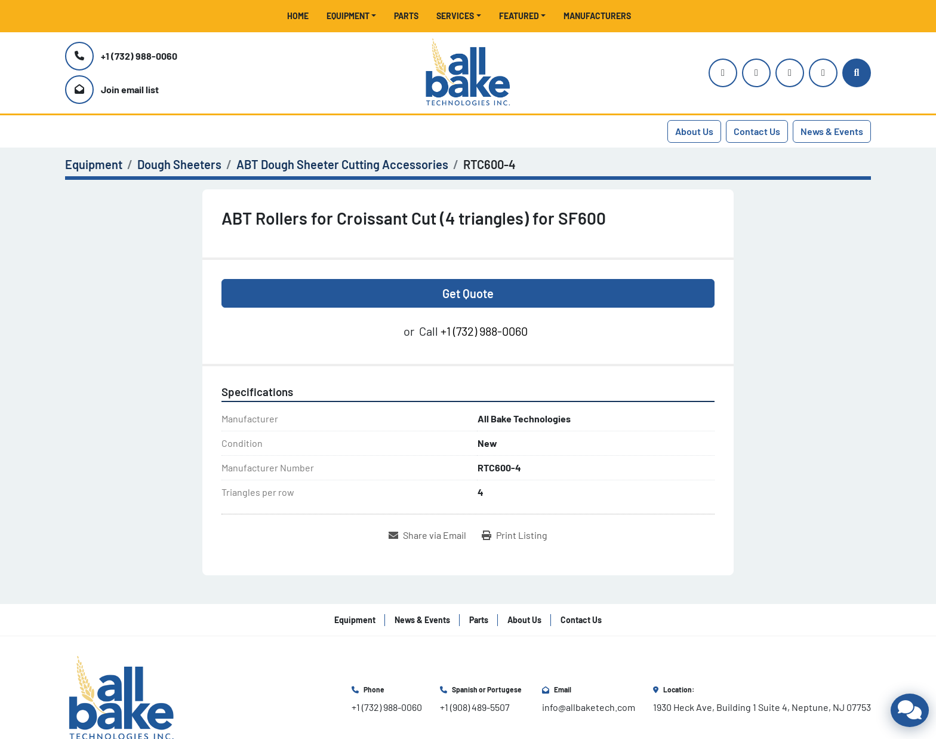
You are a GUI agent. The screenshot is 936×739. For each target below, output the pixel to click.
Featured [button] (519, 16)
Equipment (348, 16)
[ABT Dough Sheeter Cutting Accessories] (342, 164)
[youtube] (756, 73)
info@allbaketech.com (588, 707)
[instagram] (723, 73)
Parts (406, 16)
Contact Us (757, 131)
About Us (694, 131)
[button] (352, 16)
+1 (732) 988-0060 (139, 56)
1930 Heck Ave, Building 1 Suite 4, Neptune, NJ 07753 (762, 707)
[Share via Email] (427, 535)
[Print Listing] (514, 535)
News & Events (831, 131)
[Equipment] (93, 164)
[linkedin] (823, 73)
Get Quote (468, 293)
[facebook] (789, 73)
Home (298, 16)
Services (455, 16)
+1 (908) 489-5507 (475, 707)
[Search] (856, 73)
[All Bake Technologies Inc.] (121, 697)
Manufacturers (597, 16)
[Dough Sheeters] (179, 164)
